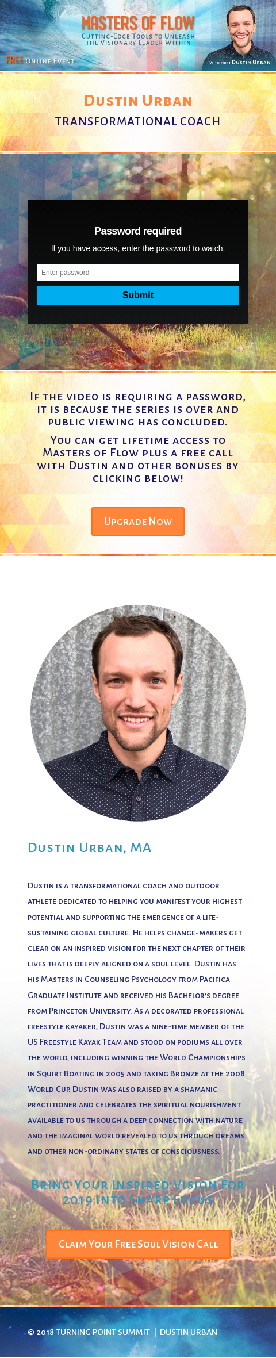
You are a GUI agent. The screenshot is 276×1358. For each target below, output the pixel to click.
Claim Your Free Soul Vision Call (138, 1244)
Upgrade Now (138, 521)
